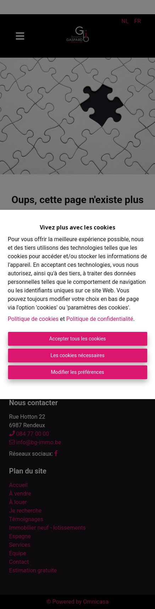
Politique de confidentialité (99, 319)
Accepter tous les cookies (77, 338)
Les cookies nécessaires (77, 355)
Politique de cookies (33, 319)
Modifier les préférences (77, 372)
